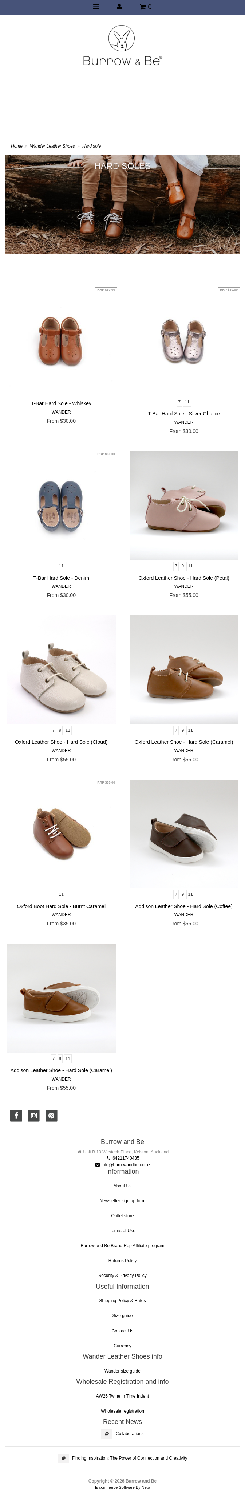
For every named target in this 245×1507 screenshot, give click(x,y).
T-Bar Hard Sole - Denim (61, 578)
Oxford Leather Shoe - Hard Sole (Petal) (183, 578)
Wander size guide (122, 1371)
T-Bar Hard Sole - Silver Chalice (184, 414)
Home (17, 146)
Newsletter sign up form (122, 1200)
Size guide (122, 1315)
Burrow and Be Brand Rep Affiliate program (123, 1245)
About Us (122, 1185)
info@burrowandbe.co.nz (122, 1164)
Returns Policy (122, 1260)
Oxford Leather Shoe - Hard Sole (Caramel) (184, 742)
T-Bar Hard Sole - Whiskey (61, 403)
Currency (122, 1345)
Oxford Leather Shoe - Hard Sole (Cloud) (61, 742)
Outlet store (122, 1215)
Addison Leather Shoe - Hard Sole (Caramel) (61, 1070)
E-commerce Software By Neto (122, 1487)
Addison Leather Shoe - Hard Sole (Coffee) (183, 906)
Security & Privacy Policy (122, 1275)
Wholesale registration (122, 1411)
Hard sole (91, 146)
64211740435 (122, 1158)
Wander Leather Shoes (52, 146)
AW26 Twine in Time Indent (122, 1396)
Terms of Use (122, 1230)
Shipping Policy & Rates (122, 1300)
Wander (61, 412)
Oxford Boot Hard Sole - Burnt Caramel (61, 906)
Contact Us (122, 1331)
